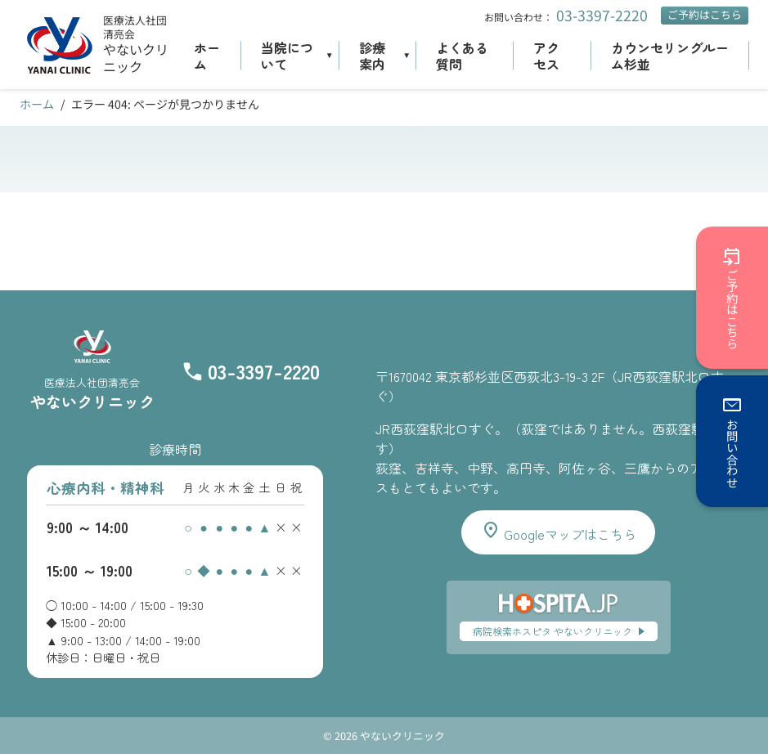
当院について (287, 56)
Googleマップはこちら (558, 532)
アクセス (546, 56)
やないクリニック (135, 57)
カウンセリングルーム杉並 (670, 56)
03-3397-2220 (602, 15)
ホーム (207, 56)
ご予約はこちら (704, 14)
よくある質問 (462, 56)
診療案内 (372, 56)
